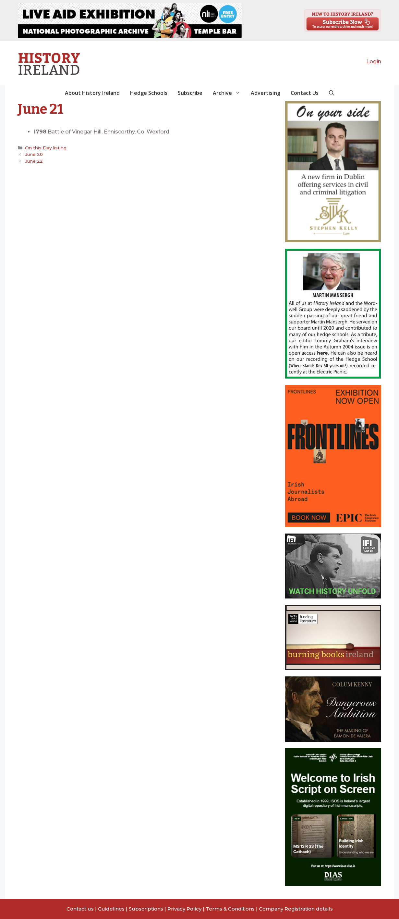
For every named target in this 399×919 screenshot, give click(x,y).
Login (373, 61)
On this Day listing (45, 147)
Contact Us (305, 92)
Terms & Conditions (230, 909)
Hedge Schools (148, 92)
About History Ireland (92, 92)
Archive (229, 93)
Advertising (265, 92)
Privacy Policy (184, 909)
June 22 (34, 161)
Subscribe (190, 92)
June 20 (34, 154)
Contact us (80, 909)
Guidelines (111, 909)
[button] (331, 93)
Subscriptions (146, 909)
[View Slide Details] (130, 20)
